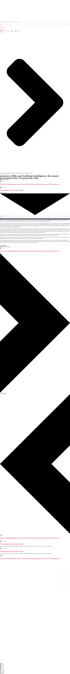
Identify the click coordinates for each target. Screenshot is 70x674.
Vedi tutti (2, 29)
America (6, 21)
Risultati (2, 27)
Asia (10, 21)
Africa (2, 21)
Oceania (18, 21)
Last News (2, 32)
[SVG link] (35, 10)
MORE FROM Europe (5, 246)
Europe (14, 21)
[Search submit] (1, 26)
